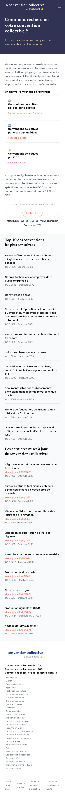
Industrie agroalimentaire (18, 721)
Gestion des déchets (15, 714)
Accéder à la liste (17, 137)
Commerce (30, 225)
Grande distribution (15, 704)
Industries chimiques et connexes (25, 352)
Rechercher (32, 213)
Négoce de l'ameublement (21, 626)
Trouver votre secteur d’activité (25, 113)
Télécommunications (16, 751)
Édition (9, 748)
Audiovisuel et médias (16, 744)
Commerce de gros (15, 701)
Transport (52, 220)
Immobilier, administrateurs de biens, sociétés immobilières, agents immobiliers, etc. (31, 370)
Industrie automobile (15, 724)
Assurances (11, 677)
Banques (10, 681)
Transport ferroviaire (15, 761)
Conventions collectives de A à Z (23, 665)
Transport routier (13, 768)
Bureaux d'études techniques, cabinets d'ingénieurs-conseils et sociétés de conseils (29, 259)
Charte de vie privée (8, 785)
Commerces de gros (17, 295)
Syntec (24, 220)
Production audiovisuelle (20, 572)
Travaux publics (13, 711)
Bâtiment (41, 220)
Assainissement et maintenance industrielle (32, 554)
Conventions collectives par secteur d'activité (31, 672)
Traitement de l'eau (15, 718)
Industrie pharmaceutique (18, 738)
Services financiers (15, 684)
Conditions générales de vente (53, 785)
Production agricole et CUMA (22, 608)
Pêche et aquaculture (16, 691)
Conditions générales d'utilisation (34, 785)
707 (39, 225)
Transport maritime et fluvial (19, 765)
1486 (31, 220)
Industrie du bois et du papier (19, 731)
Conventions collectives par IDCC (23, 669)
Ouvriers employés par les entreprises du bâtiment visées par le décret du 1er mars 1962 (30, 431)
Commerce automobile (17, 694)
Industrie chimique (15, 728)
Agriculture (11, 687)
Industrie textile (13, 741)
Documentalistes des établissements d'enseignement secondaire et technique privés (30, 391)
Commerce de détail (15, 697)
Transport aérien (13, 758)
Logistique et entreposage (18, 755)
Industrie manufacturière (17, 734)
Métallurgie (13, 220)
